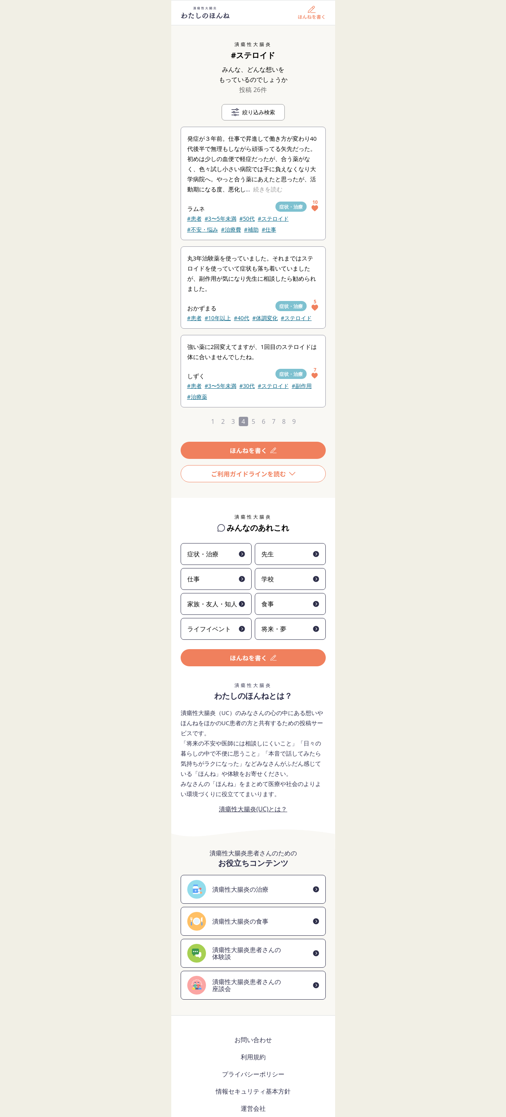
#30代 (247, 385)
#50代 (247, 218)
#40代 (241, 318)
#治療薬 (197, 396)
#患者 (194, 218)
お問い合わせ (253, 1040)
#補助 (251, 229)
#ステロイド (273, 218)
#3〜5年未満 (220, 218)
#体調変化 (265, 318)
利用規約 (253, 1057)
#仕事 (269, 229)
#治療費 (231, 229)
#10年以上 (218, 318)
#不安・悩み (202, 229)
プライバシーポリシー (253, 1074)
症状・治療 (291, 207)
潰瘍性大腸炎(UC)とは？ (253, 809)
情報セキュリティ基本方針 (253, 1091)
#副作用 (302, 385)
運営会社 (253, 1108)
